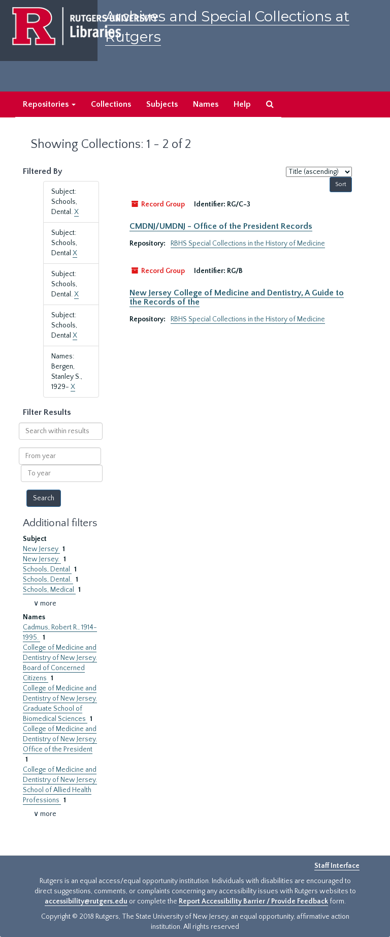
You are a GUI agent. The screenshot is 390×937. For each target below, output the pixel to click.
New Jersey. (42, 559)
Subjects (162, 104)
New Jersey (41, 549)
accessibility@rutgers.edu (86, 901)
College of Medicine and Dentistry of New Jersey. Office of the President (60, 739)
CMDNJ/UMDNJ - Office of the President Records (220, 226)
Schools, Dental (47, 569)
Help (242, 104)
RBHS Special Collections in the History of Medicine (248, 243)
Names (205, 104)
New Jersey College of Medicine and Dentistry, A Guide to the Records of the (236, 297)
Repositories (49, 104)
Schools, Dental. (48, 580)
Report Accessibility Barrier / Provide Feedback (253, 901)
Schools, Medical (49, 590)
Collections (111, 104)
